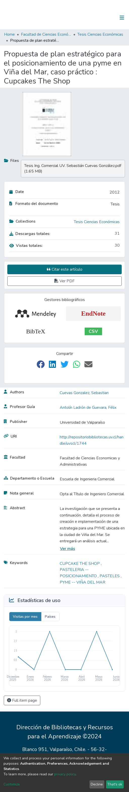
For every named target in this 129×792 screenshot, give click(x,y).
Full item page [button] (22, 700)
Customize (12, 784)
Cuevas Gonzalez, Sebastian (84, 393)
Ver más (67, 548)
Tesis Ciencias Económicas (100, 34)
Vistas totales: (26, 245)
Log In (106, 17)
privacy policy (65, 774)
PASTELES (110, 576)
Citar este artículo (64, 269)
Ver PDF (64, 281)
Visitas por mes (25, 616)
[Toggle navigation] (122, 18)
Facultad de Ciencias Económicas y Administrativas (46, 34)
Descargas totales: (29, 234)
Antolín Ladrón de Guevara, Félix (88, 407)
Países (50, 616)
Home (9, 34)
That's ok (114, 784)
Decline (97, 784)
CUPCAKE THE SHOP (80, 563)
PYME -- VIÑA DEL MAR (82, 582)
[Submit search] (96, 18)
